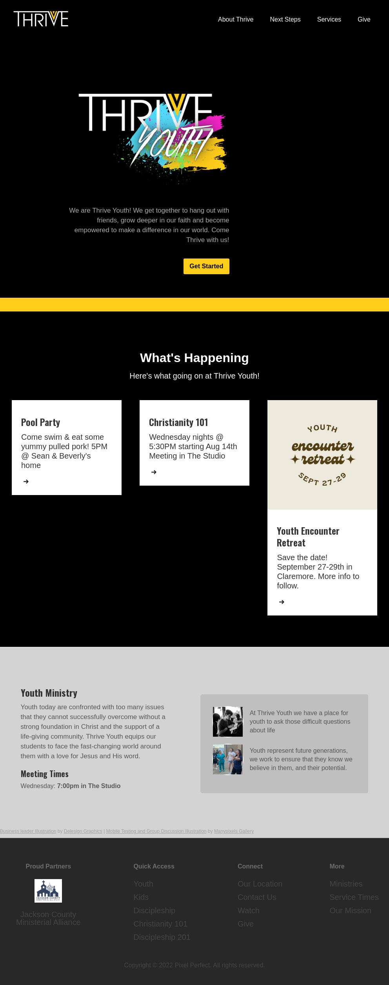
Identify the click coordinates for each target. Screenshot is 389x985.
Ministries (345, 883)
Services (329, 19)
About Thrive (235, 19)
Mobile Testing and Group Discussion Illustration (156, 831)
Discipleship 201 (162, 937)
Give (364, 19)
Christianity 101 (160, 923)
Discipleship (154, 910)
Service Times (354, 897)
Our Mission (350, 910)
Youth (143, 883)
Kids (141, 897)
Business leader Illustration (28, 831)
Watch (249, 910)
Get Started (206, 266)
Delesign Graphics (83, 831)
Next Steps (285, 19)
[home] (40, 19)
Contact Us (257, 897)
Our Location (260, 883)
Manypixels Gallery (234, 831)
